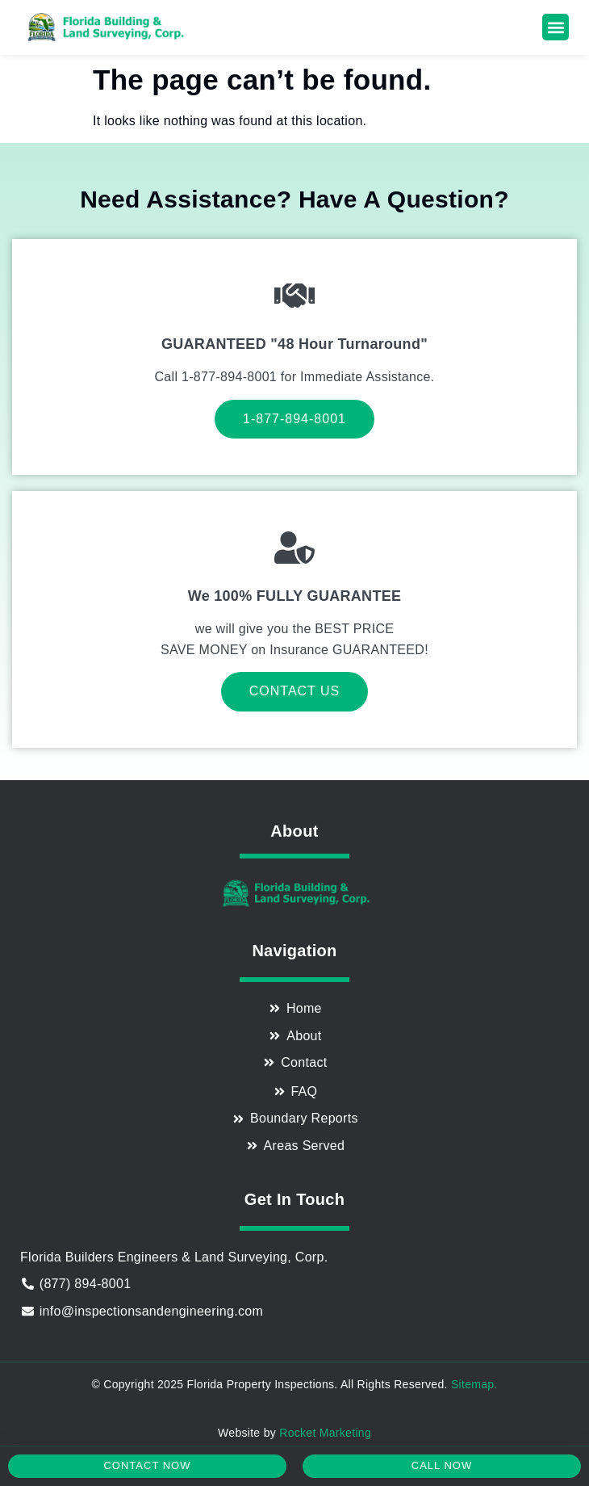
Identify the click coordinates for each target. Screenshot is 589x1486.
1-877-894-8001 (294, 419)
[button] (555, 27)
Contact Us (294, 691)
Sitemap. (474, 1384)
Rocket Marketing (325, 1432)
